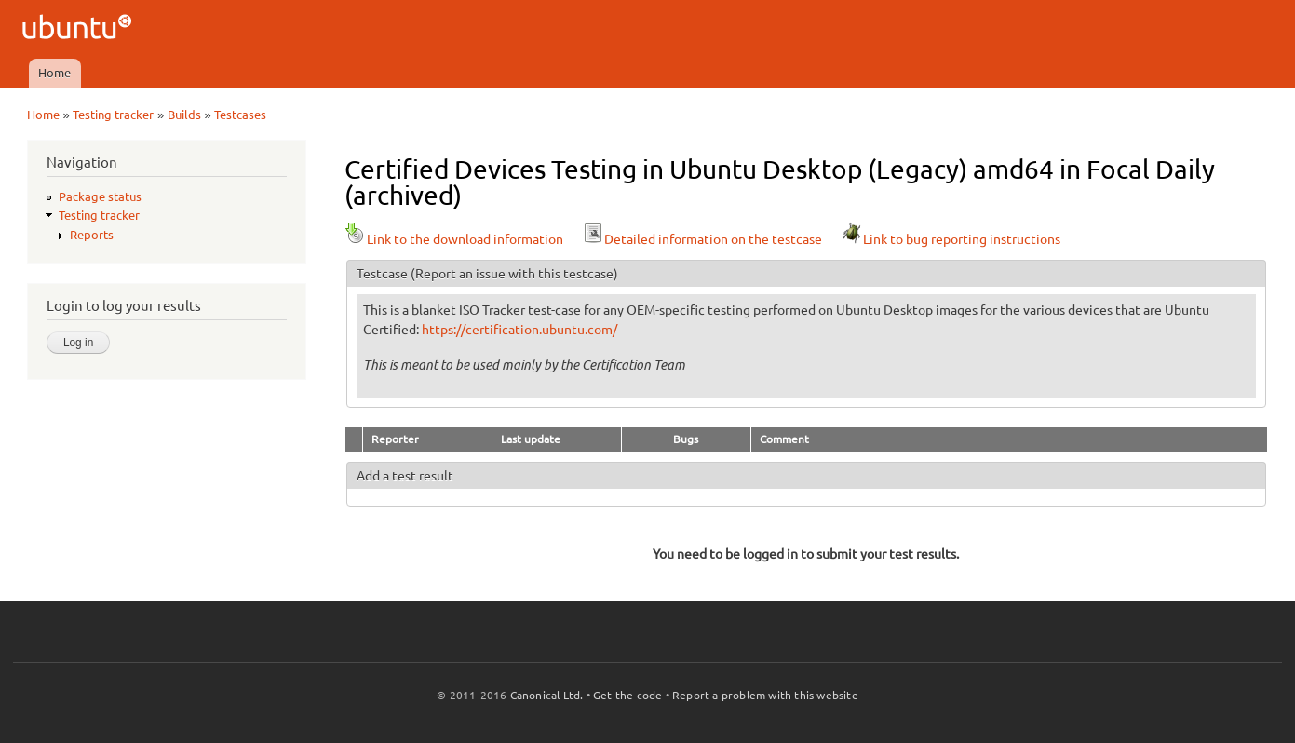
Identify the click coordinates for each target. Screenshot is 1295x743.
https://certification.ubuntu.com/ (519, 329)
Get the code (627, 695)
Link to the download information (453, 239)
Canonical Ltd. (547, 695)
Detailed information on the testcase (702, 239)
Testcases (240, 114)
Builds (184, 114)
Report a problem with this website (765, 695)
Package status (100, 196)
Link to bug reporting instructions (950, 239)
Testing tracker (113, 114)
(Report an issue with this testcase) (514, 273)
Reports (92, 234)
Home (54, 72)
